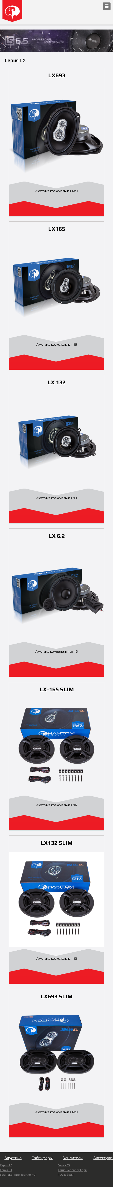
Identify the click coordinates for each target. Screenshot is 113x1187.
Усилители (73, 1157)
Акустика (12, 1157)
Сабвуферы (42, 1157)
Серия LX (6, 1170)
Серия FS (64, 1165)
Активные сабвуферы (72, 1170)
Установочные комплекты (18, 1174)
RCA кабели (66, 1174)
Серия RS (6, 1165)
